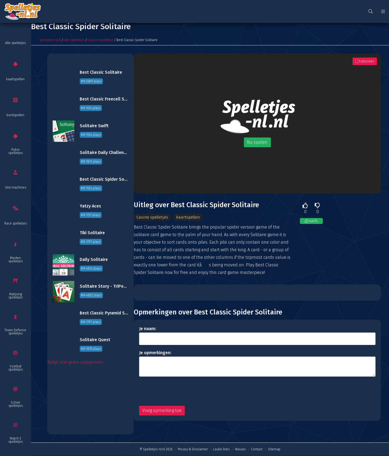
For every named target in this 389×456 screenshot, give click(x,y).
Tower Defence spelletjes (15, 331)
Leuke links (221, 449)
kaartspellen (15, 79)
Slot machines (15, 187)
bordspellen (15, 115)
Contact (257, 449)
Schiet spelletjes (15, 404)
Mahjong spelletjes (15, 295)
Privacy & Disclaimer (193, 449)
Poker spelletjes (15, 151)
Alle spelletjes (15, 43)
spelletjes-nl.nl (50, 40)
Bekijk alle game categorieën (75, 362)
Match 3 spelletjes (15, 440)
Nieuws (240, 449)
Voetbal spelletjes (15, 367)
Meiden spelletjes (15, 259)
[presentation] (180, 391)
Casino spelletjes (100, 40)
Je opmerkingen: (155, 353)
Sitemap (274, 449)
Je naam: (147, 328)
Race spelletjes (15, 223)
